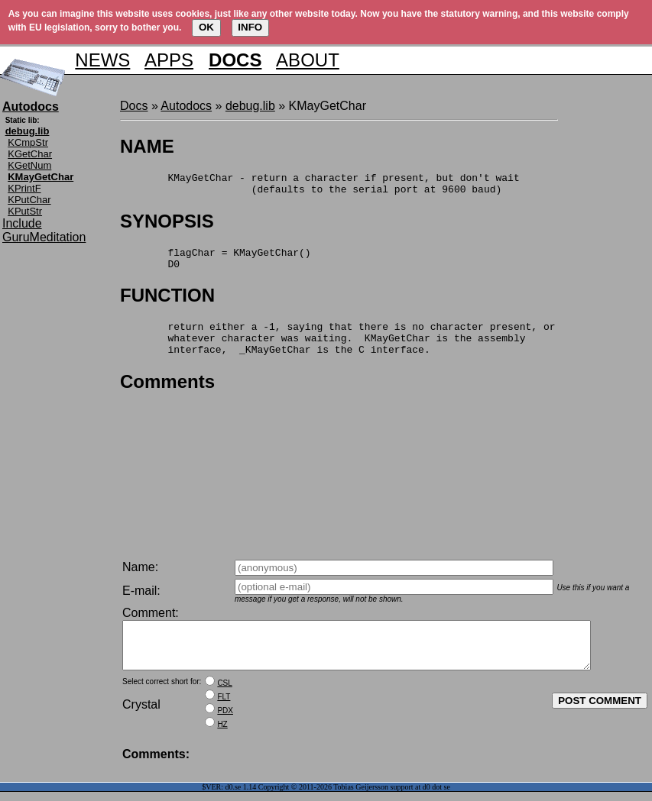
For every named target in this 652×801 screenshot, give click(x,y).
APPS (168, 60)
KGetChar (30, 154)
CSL (224, 692)
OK (206, 27)
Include (22, 223)
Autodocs (186, 105)
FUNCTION (167, 304)
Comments (167, 397)
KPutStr (25, 211)
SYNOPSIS (167, 225)
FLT (223, 706)
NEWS (102, 60)
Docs (134, 105)
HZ (222, 733)
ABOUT (307, 60)
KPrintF (24, 188)
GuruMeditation (44, 237)
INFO (250, 27)
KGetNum (29, 165)
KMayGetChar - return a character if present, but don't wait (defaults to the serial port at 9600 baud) (320, 186)
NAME (147, 146)
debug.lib (250, 105)
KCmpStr (28, 142)
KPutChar (29, 199)
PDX (225, 719)
